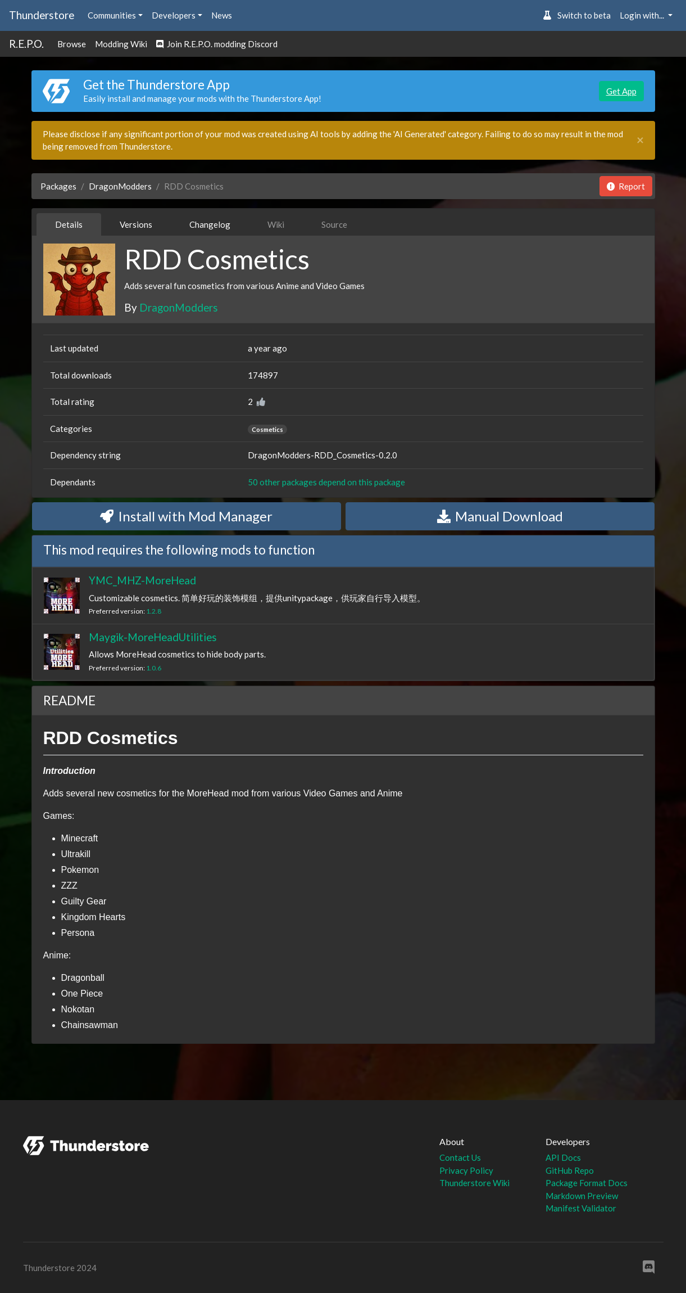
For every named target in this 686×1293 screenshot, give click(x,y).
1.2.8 (153, 611)
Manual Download (500, 516)
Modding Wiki (121, 44)
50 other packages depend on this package (326, 482)
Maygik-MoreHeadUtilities (153, 636)
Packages (58, 186)
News (221, 15)
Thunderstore (41, 14)
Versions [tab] (136, 224)
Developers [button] (174, 15)
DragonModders (120, 186)
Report (626, 186)
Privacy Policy (466, 1170)
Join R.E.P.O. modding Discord (217, 44)
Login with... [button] (643, 15)
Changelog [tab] (209, 224)
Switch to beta (577, 15)
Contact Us (460, 1157)
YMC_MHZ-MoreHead (142, 580)
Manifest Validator (581, 1208)
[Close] (640, 140)
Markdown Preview (582, 1196)
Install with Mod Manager (186, 516)
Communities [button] (112, 15)
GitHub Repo (570, 1170)
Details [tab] (69, 224)
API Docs (563, 1157)
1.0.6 (153, 668)
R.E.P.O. (26, 43)
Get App (621, 91)
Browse (71, 44)
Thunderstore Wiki (474, 1183)
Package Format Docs (587, 1183)
